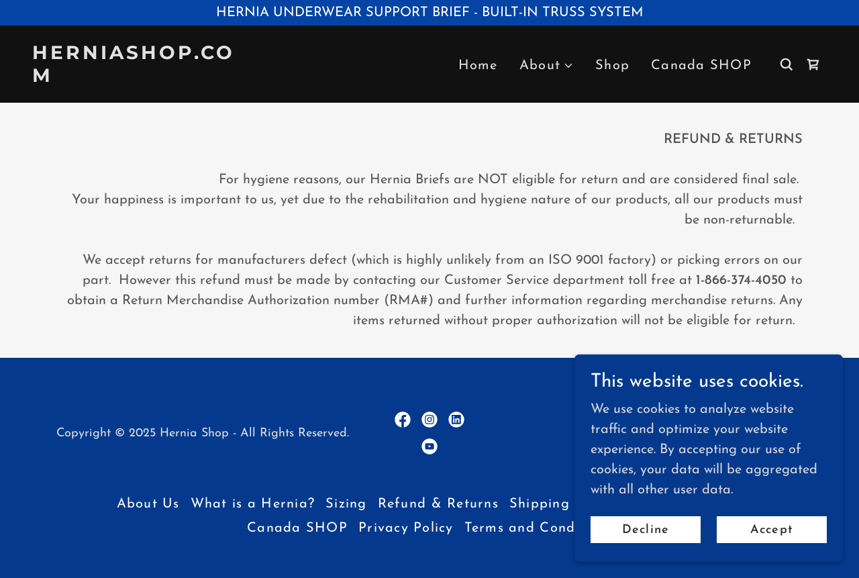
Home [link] (478, 66)
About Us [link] (148, 504)
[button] (546, 66)
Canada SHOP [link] (701, 66)
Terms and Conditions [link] (538, 528)
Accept (771, 530)
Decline (645, 530)
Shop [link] (612, 66)
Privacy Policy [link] (406, 528)
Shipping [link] (539, 504)
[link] (143, 78)
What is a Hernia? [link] (253, 504)
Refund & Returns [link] (438, 504)
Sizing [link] (346, 504)
